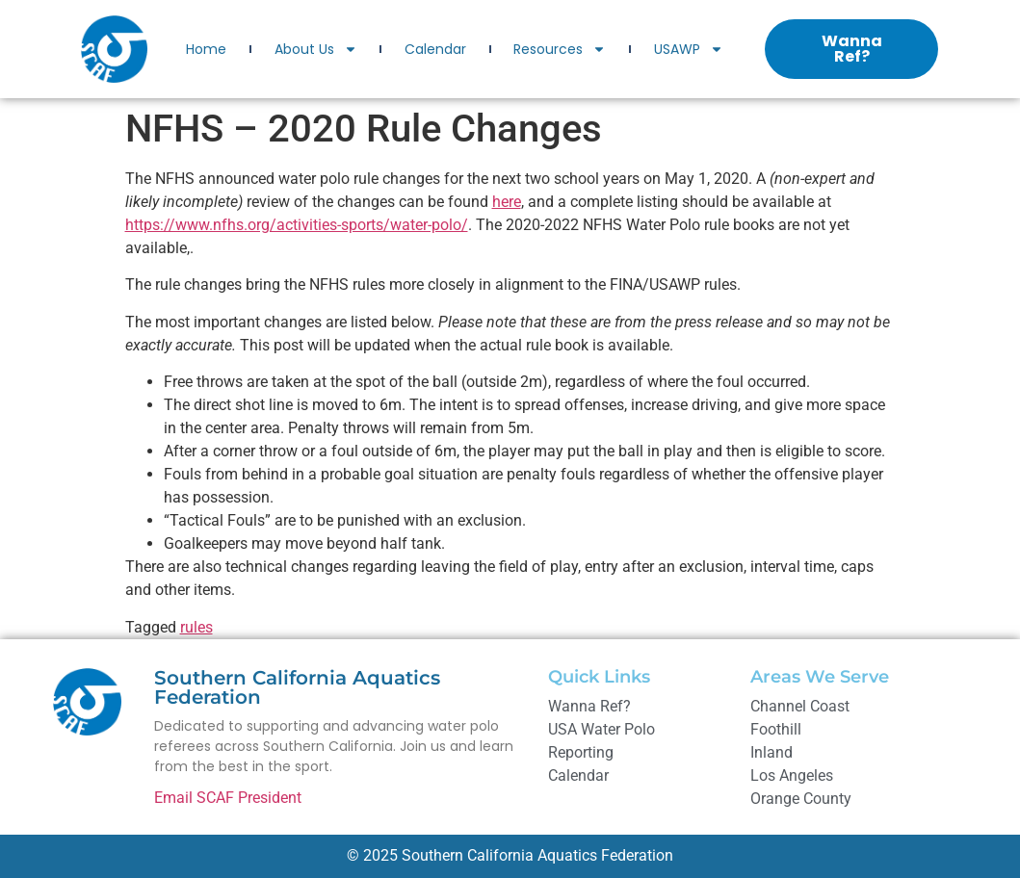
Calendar (435, 49)
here (506, 202)
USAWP (688, 49)
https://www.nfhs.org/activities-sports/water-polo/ (296, 225)
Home (206, 49)
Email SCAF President (227, 797)
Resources (559, 49)
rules (196, 627)
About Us (316, 49)
